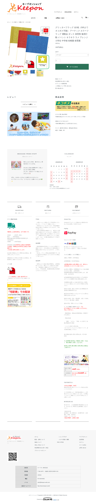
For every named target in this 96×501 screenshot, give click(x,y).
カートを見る (84, 445)
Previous (9, 47)
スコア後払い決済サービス (73, 306)
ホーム (8, 22)
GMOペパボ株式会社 (53, 493)
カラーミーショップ (33, 493)
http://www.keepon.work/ (44, 484)
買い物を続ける (59, 88)
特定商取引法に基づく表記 (62, 81)
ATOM (68, 442)
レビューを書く (28, 104)
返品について (58, 79)
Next (48, 47)
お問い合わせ (84, 447)
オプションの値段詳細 (61, 83)
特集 (45, 18)
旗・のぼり (32, 22)
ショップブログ (67, 436)
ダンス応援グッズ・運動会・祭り (19, 22)
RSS (64, 442)
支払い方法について (47, 445)
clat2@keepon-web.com (44, 480)
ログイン (76, 12)
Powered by (48, 497)
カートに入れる (72, 66)
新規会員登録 (68, 12)
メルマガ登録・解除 (68, 439)
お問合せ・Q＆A (60, 18)
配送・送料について (47, 439)
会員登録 (83, 439)
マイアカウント (58, 12)
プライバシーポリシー (48, 450)
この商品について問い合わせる (63, 86)
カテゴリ (33, 18)
